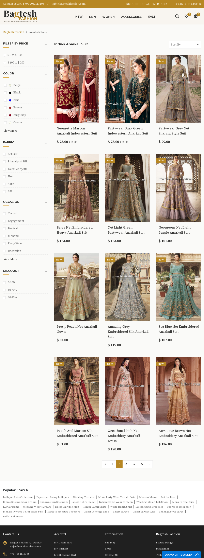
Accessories (131, 17)
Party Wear (15, 243)
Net (10, 176)
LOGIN (179, 4)
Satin (11, 184)
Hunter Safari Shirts (94, 506)
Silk (10, 191)
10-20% (12, 290)
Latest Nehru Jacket (84, 502)
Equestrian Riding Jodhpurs (52, 497)
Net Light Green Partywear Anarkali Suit (126, 230)
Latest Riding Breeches (149, 506)
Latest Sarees (121, 511)
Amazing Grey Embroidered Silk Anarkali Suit (128, 331)
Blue (14, 100)
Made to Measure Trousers (64, 511)
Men (92, 17)
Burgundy (17, 115)
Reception (14, 251)
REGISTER (194, 4)
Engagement (16, 221)
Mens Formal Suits (183, 502)
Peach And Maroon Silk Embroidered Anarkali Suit (77, 433)
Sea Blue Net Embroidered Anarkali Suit (179, 329)
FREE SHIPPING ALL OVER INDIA (146, 4)
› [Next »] (149, 464)
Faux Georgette (18, 169)
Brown (15, 107)
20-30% (12, 297)
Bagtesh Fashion (13, 32)
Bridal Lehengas (13, 516)
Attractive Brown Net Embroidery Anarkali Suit (178, 433)
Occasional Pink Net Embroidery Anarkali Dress (124, 436)
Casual (12, 213)
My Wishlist (61, 548)
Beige (15, 85)
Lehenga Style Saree (171, 511)
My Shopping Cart (65, 555)
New (79, 16)
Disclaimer (162, 548)
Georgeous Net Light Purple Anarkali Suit (175, 230)
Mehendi (13, 236)
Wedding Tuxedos (83, 497)
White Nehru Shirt (121, 506)
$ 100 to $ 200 (15, 63)
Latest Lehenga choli (96, 511)
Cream (15, 122)
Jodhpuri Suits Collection (18, 497)
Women (108, 17)
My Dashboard (63, 542)
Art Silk (12, 154)
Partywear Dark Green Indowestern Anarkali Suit (128, 131)
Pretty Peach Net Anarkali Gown (77, 329)
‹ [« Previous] (105, 464)
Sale (152, 16)
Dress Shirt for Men (67, 506)
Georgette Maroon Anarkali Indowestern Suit (77, 131)
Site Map (110, 542)
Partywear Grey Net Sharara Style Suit (174, 131)
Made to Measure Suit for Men (157, 497)
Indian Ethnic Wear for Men (116, 502)
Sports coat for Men (179, 506)
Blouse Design (164, 542)
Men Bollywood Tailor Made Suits (23, 511)
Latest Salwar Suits (144, 511)
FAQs (108, 548)
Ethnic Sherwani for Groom (19, 502)
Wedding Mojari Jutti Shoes (152, 502)
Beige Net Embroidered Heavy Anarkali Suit (75, 230)
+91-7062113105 (34, 4)
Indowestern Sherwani (54, 502)
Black (15, 92)
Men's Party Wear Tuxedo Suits (116, 497)
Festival (13, 228)
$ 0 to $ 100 (13, 55)
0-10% (11, 282)
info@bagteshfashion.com (68, 4)
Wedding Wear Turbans (37, 506)
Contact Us (111, 555)
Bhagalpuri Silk (18, 161)
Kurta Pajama (11, 506)
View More (10, 131)
